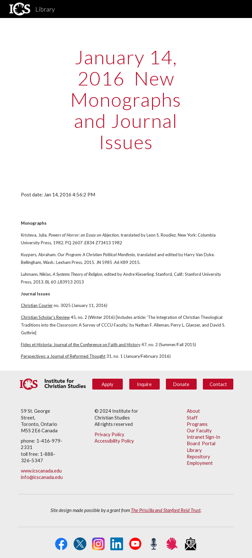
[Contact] (218, 384)
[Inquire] (144, 384)
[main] (126, 99)
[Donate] (181, 384)
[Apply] (107, 384)
